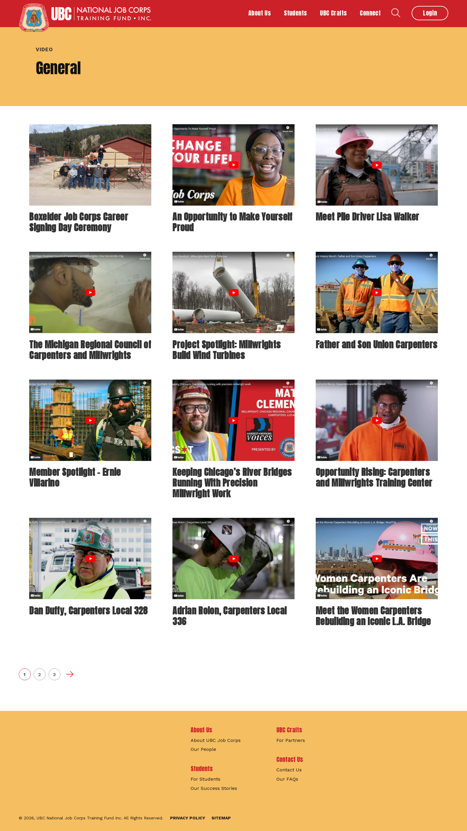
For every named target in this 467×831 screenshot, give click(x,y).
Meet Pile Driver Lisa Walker (367, 216)
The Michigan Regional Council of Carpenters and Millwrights (90, 350)
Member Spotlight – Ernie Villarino (75, 477)
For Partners (290, 740)
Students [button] (295, 13)
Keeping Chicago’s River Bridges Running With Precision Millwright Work (232, 482)
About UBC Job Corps (216, 740)
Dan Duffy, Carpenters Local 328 (88, 610)
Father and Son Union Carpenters (376, 344)
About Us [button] (259, 13)
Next (69, 674)
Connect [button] (370, 13)
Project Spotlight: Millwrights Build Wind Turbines (226, 350)
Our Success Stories (214, 788)
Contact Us (289, 759)
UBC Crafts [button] (333, 13)
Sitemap (221, 818)
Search (395, 12)
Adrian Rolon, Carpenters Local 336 (229, 616)
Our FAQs (287, 779)
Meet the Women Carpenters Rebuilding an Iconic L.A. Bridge (373, 616)
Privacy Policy (187, 818)
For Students (205, 779)
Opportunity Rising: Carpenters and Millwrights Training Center (374, 477)
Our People (203, 749)
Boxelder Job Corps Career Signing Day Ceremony (78, 222)
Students (202, 768)
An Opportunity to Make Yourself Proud (232, 222)
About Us (201, 729)
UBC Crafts (289, 729)
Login (430, 13)
